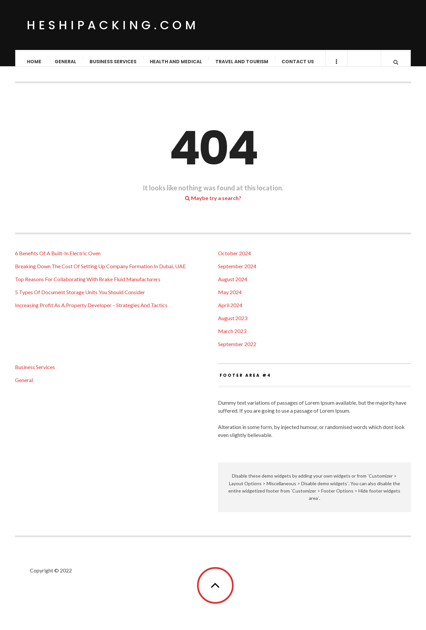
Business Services (113, 61)
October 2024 (234, 260)
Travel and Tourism (241, 61)
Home (34, 61)
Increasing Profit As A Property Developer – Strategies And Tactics (91, 312)
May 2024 (230, 299)
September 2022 (237, 350)
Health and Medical (176, 61)
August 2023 (232, 324)
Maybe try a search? (213, 204)
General (65, 61)
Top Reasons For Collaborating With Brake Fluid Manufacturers (87, 286)
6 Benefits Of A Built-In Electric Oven (58, 260)
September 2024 (237, 273)
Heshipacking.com (113, 25)
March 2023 (232, 337)
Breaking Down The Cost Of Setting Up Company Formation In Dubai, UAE (100, 273)
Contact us (298, 61)
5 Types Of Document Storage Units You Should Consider (80, 299)
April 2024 (230, 312)
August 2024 (232, 286)
